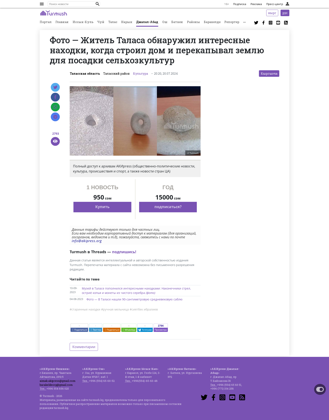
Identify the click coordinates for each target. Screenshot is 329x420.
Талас (112, 22)
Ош (164, 22)
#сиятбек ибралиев (144, 309)
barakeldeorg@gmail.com (56, 384)
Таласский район (116, 74)
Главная (62, 22)
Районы (193, 22)
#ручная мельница (115, 309)
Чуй (100, 22)
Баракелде (212, 22)
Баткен (177, 22)
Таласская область (85, 74)
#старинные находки (85, 309)
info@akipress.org (87, 241)
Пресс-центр (274, 4)
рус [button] (284, 13)
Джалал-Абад (147, 22)
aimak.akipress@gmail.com (57, 380)
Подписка (239, 4)
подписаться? (168, 206)
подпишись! (124, 251)
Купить (102, 206)
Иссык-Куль (83, 22)
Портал (46, 22)
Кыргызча (269, 74)
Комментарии (83, 346)
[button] (97, 4)
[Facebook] (55, 97)
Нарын (126, 22)
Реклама (256, 4)
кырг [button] (272, 13)
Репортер (231, 22)
